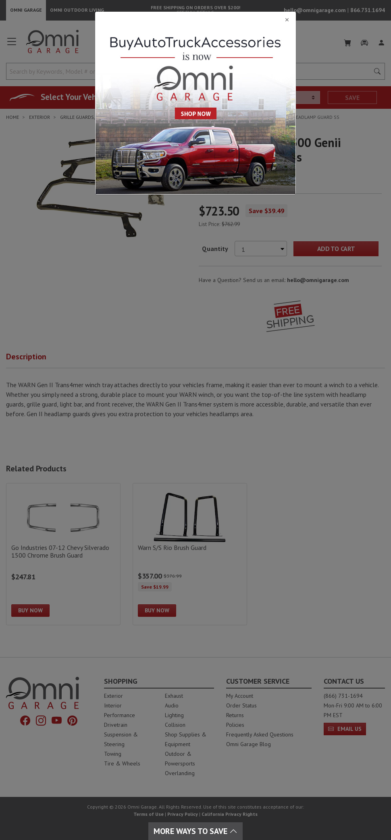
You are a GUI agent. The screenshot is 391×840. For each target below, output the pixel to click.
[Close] (195, 20)
